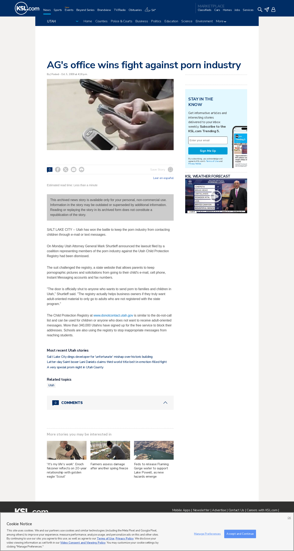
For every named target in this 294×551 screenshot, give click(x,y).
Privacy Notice (194, 163)
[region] (147, 531)
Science (186, 21)
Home (88, 21)
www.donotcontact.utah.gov (113, 315)
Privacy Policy (125, 538)
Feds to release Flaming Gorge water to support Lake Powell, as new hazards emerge (151, 470)
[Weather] (152, 11)
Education (171, 21)
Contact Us (236, 510)
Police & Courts (121, 21)
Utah (51, 385)
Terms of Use (212, 161)
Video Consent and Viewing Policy (83, 543)
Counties (101, 21)
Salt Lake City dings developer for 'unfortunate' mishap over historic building (100, 356)
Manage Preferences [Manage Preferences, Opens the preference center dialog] (207, 534)
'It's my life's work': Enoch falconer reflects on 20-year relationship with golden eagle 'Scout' (67, 470)
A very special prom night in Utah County (75, 367)
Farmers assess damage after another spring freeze (109, 466)
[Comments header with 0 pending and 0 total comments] (110, 403)
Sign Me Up (208, 151)
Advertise (219, 510)
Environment (204, 21)
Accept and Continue (240, 534)
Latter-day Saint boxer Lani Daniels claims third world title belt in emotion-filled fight (107, 362)
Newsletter (201, 510)
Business (141, 21)
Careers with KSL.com (262, 510)
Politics (156, 21)
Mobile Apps (181, 510)
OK (289, 517)
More (221, 21)
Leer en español (163, 178)
